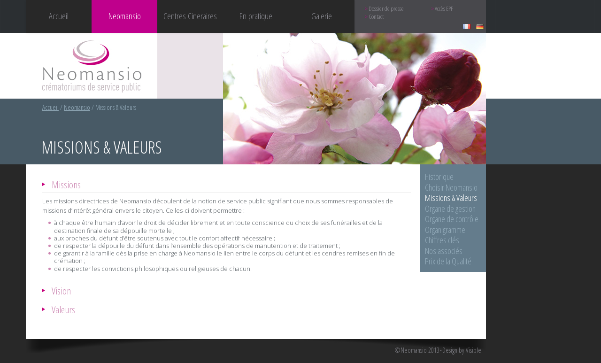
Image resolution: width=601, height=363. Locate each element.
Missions (66, 184)
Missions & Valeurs (451, 197)
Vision (61, 290)
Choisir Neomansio (451, 187)
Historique (439, 176)
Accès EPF (444, 9)
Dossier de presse (386, 9)
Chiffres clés (442, 240)
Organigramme (445, 229)
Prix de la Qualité (448, 261)
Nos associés (443, 250)
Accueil (59, 15)
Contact (376, 17)
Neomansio (77, 107)
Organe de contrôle (451, 218)
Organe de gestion (450, 208)
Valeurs (63, 309)
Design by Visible (461, 350)
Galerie (321, 15)
